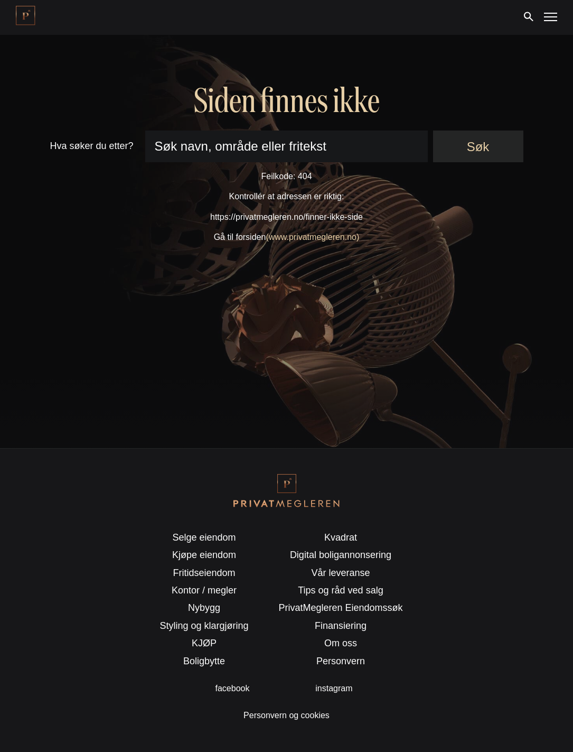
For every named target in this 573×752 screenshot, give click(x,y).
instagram (333, 688)
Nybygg (204, 607)
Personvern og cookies (286, 715)
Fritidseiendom (204, 573)
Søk (478, 147)
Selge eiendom (204, 537)
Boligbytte (204, 661)
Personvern (340, 661)
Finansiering (341, 625)
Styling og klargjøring (204, 625)
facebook (232, 688)
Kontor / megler (204, 590)
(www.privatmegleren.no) (312, 237)
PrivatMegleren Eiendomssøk (340, 607)
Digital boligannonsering (340, 555)
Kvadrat (340, 537)
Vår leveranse (340, 573)
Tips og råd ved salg (340, 590)
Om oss (340, 643)
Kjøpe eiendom (204, 555)
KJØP (204, 643)
